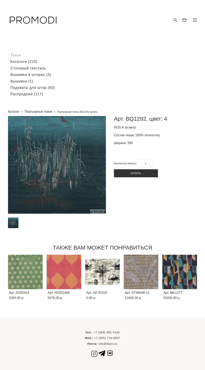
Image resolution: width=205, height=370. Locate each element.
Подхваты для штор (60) (32, 88)
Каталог (14, 111)
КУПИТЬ (136, 173)
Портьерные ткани (38, 111)
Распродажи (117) (26, 94)
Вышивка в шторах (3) (30, 75)
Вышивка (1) (21, 81)
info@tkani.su (108, 343)
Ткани (15, 55)
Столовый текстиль (28, 68)
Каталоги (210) (23, 62)
